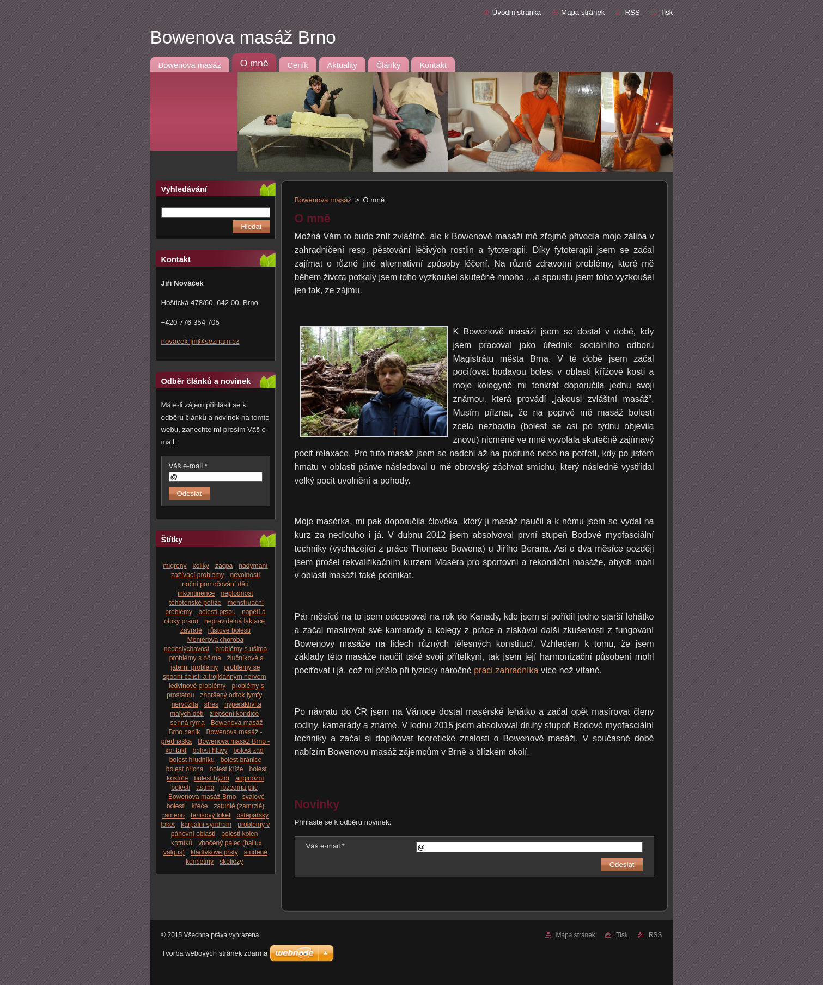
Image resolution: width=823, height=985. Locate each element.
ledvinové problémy (197, 686)
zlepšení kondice (234, 713)
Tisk (666, 12)
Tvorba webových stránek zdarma (214, 953)
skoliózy (231, 861)
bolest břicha (185, 769)
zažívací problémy (197, 575)
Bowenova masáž (323, 200)
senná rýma (187, 723)
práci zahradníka (506, 670)
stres (211, 704)
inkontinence (196, 593)
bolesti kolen (239, 834)
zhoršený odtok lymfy (231, 695)
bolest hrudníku (192, 760)
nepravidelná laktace (234, 621)
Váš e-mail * (188, 466)
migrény (174, 565)
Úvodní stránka (516, 12)
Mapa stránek (583, 12)
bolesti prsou (217, 612)
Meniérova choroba (215, 639)
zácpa (224, 565)
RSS (632, 12)
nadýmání (253, 565)
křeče (200, 806)
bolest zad (249, 750)
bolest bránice (241, 760)
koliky (201, 565)
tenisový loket (210, 815)
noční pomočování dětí (215, 584)
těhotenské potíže (195, 602)
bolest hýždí (211, 778)
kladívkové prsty (214, 852)
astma (205, 787)
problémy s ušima (241, 649)
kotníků (181, 843)
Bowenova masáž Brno (202, 797)
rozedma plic (239, 787)
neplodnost (237, 593)
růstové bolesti (229, 630)
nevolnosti (245, 575)
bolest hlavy (210, 750)
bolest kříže (226, 769)
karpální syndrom (206, 824)
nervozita (185, 704)
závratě (191, 630)
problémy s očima (195, 658)
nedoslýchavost (186, 649)
